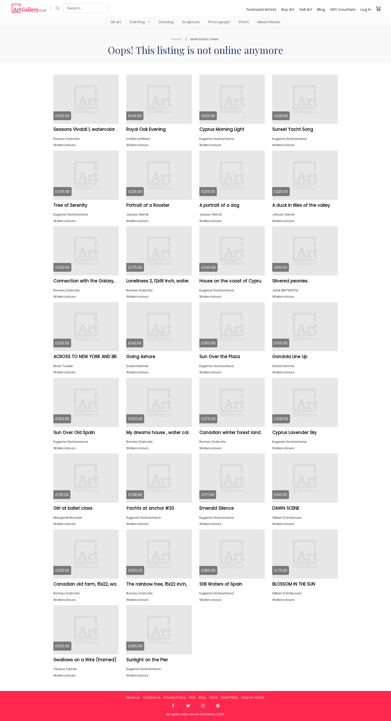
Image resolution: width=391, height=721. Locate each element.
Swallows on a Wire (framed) (84, 660)
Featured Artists (261, 9)
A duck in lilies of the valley (301, 205)
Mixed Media (269, 21)
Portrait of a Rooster (147, 205)
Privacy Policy (175, 697)
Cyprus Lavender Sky (294, 433)
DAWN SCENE (285, 508)
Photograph (219, 21)
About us (133, 697)
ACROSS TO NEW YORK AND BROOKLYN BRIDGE (101, 357)
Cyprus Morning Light (221, 129)
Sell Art (305, 9)
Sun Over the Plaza (219, 357)
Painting (140, 21)
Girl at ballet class (72, 508)
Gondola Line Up (289, 357)
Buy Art (287, 9)
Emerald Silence (216, 508)
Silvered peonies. (290, 281)
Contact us (151, 697)
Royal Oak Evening (146, 129)
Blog (321, 9)
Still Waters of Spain (220, 584)
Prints (244, 21)
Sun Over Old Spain (74, 433)
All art (116, 21)
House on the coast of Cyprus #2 (235, 281)
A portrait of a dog (219, 205)
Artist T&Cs (229, 697)
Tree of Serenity (70, 205)
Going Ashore (140, 357)
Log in (366, 9)
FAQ (192, 697)
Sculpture (191, 21)
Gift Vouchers (343, 9)
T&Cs (213, 697)
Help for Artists (252, 697)
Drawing (166, 21)
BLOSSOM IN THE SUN (293, 584)
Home (176, 39)
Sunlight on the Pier (147, 660)
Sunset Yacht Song (292, 129)
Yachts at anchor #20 (150, 508)
